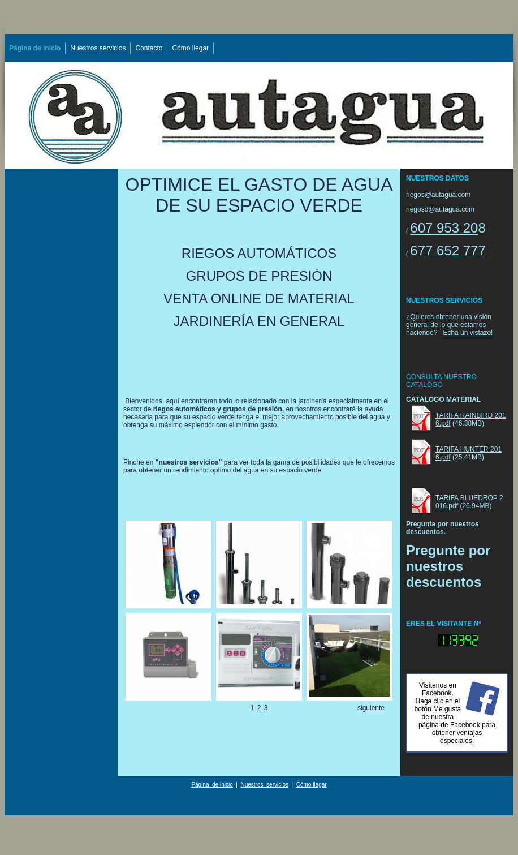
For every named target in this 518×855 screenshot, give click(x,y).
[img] (259, 115)
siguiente (371, 708)
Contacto (148, 48)
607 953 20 (444, 227)
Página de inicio (35, 48)
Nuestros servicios (98, 48)
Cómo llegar (190, 48)
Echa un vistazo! (468, 333)
